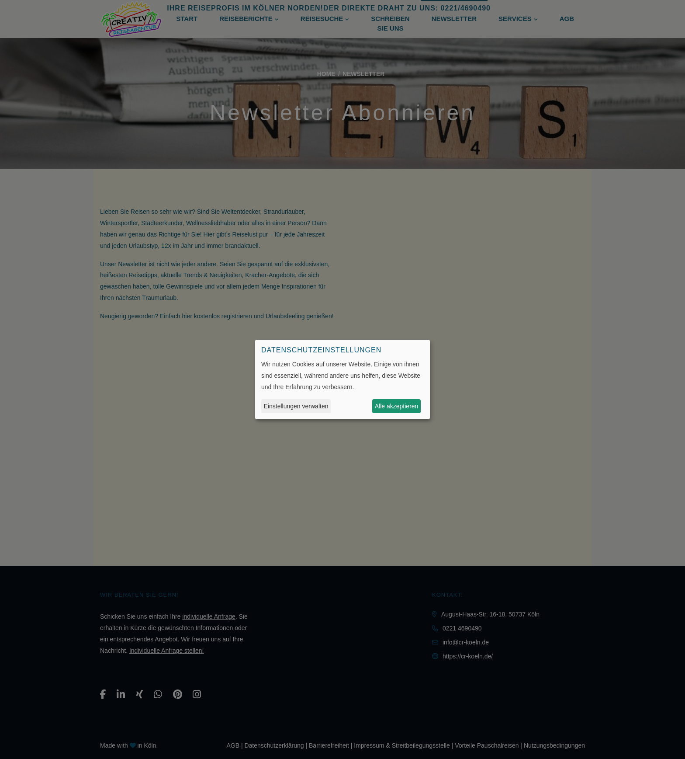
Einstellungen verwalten (296, 406)
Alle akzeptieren (397, 406)
